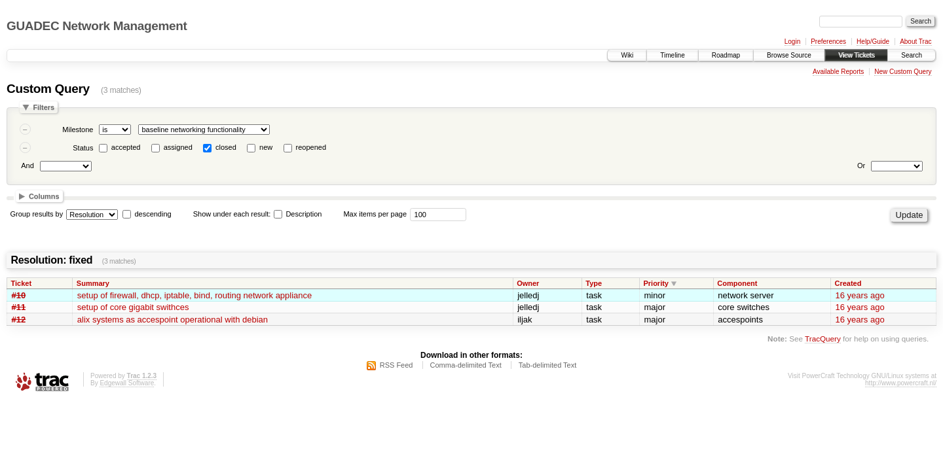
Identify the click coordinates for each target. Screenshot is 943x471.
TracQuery (823, 338)
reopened (311, 147)
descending (152, 214)
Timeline (672, 55)
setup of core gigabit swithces (133, 307)
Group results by (37, 214)
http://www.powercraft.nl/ (900, 383)
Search (911, 55)
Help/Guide (873, 41)
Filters (43, 107)
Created (847, 283)
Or (861, 165)
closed (225, 147)
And (27, 165)
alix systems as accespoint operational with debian (172, 319)
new (265, 147)
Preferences (828, 41)
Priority (656, 283)
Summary (93, 283)
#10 (19, 295)
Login (792, 41)
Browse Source (789, 55)
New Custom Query (902, 71)
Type (593, 283)
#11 (19, 307)
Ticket (21, 283)
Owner (528, 283)
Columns (44, 196)
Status (83, 148)
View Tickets (856, 55)
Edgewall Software (127, 383)
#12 (19, 319)
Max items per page (375, 214)
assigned (178, 147)
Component (737, 283)
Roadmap (726, 55)
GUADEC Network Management (97, 26)
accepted (126, 147)
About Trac (915, 41)
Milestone (77, 129)
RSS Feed (396, 365)
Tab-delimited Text (547, 365)
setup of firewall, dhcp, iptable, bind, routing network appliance (194, 295)
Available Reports (838, 71)
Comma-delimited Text (466, 365)
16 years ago (859, 295)
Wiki (627, 55)
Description (298, 214)
